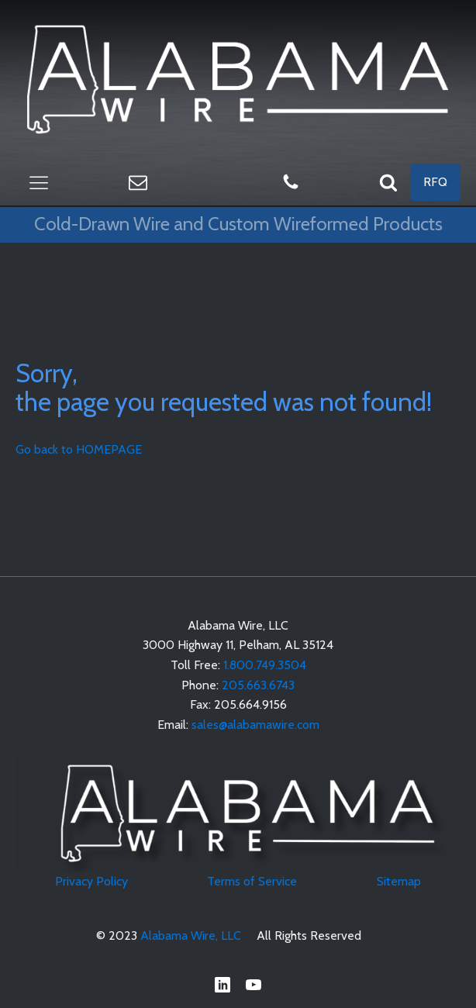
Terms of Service (252, 881)
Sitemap (399, 881)
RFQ (435, 181)
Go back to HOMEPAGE (79, 449)
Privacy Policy (91, 881)
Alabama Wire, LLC (190, 935)
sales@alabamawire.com (255, 724)
